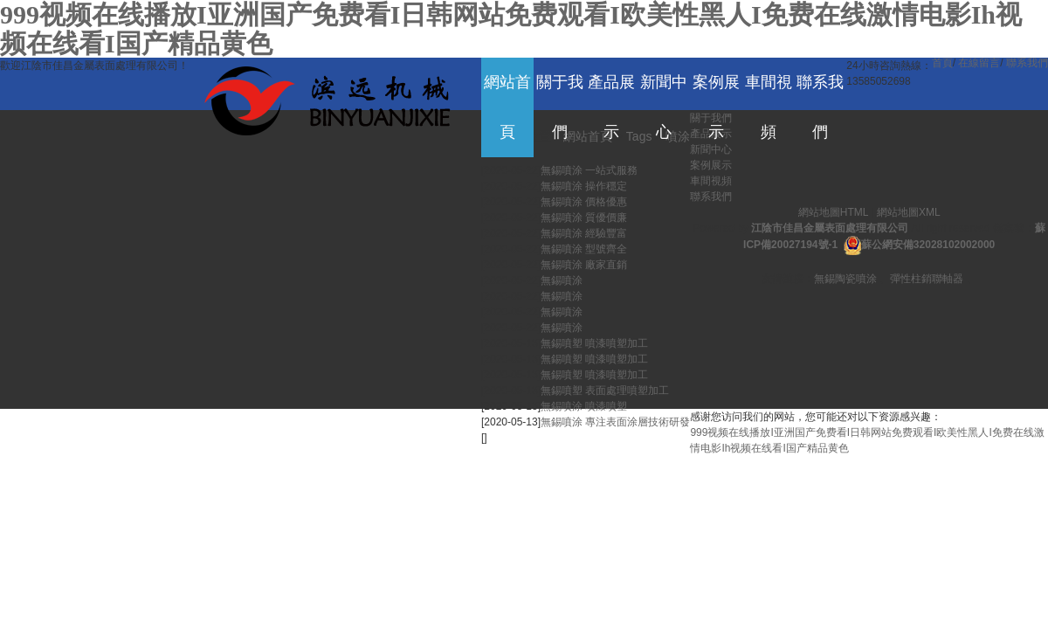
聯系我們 (1027, 63)
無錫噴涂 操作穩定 (584, 186)
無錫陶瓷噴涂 (845, 279)
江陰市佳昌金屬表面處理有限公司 (829, 228)
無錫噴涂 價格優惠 (584, 202)
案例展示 (711, 165)
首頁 (942, 63)
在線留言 (979, 63)
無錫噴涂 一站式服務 (589, 170)
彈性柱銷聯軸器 (926, 279)
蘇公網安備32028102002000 (928, 244)
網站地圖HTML (833, 212)
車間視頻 (711, 181)
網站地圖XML (909, 212)
